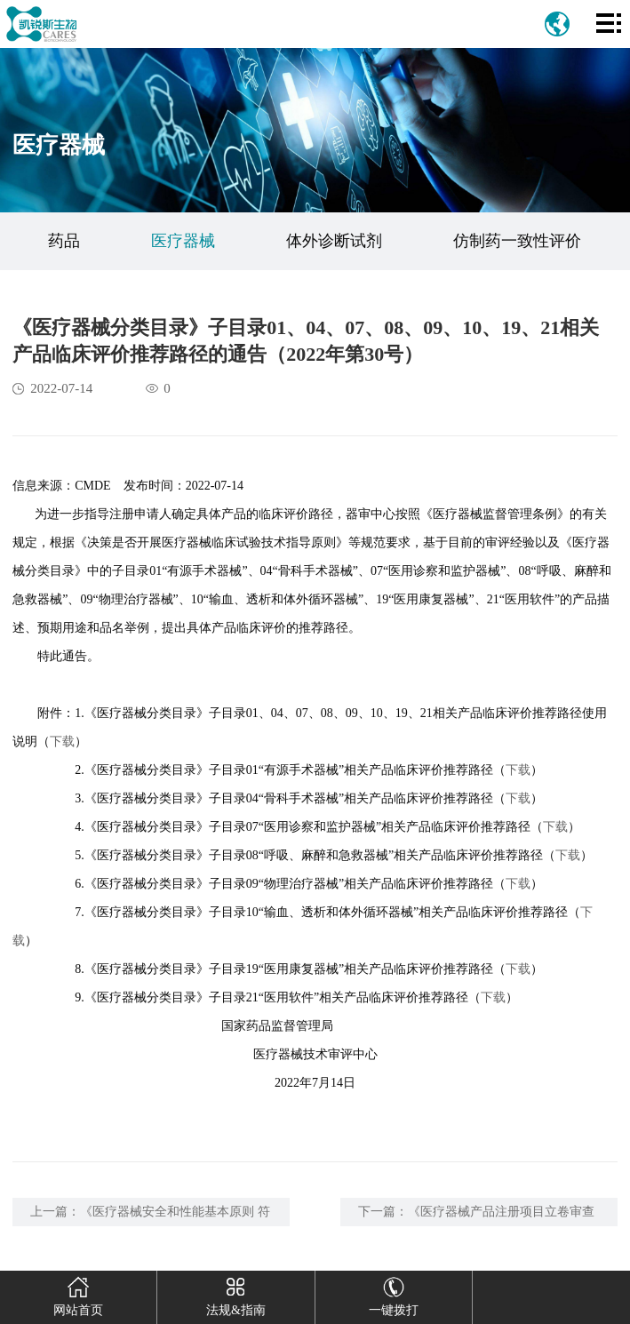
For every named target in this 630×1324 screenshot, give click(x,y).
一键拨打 (393, 1294)
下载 (62, 741)
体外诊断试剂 (334, 241)
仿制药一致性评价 (517, 241)
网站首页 (78, 1294)
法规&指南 (236, 1294)
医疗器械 (183, 241)
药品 (64, 241)
